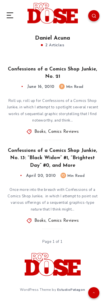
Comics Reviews (63, 132)
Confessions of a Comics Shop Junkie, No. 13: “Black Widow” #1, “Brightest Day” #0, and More (52, 158)
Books (40, 132)
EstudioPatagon (71, 289)
